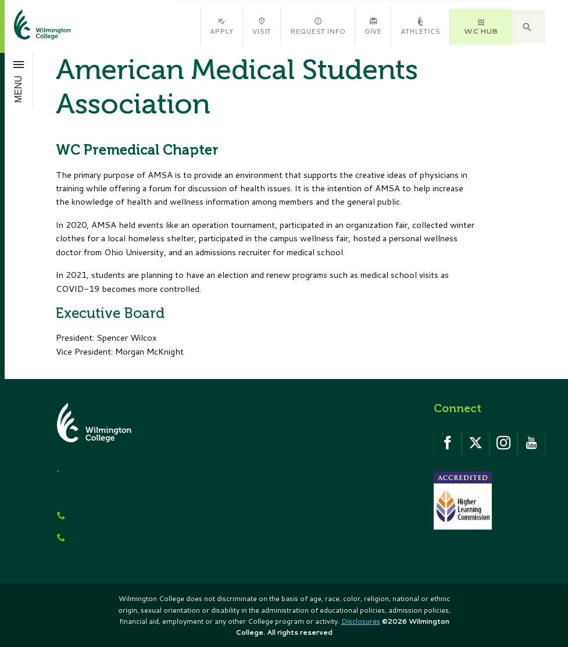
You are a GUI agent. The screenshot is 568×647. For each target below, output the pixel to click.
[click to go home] (28, 26)
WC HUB (481, 27)
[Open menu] (19, 80)
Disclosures (360, 621)
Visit (261, 26)
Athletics (420, 26)
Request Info (317, 26)
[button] (528, 27)
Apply (221, 26)
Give (373, 26)
